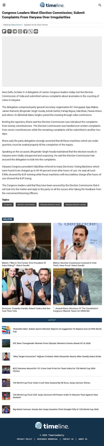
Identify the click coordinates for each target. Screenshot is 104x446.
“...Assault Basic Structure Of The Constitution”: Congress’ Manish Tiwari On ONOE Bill (76, 309)
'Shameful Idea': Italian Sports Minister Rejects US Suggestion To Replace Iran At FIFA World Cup (57, 330)
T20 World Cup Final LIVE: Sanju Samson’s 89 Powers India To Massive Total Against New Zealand (55, 396)
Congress (8, 204)
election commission (26, 204)
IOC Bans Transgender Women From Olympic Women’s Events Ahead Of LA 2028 (51, 343)
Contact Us (68, 439)
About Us (83, 439)
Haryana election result (50, 204)
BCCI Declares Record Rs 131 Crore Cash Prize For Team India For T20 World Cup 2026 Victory (54, 369)
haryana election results (75, 204)
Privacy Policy (24, 439)
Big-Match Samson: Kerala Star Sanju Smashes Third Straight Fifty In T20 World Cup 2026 (56, 409)
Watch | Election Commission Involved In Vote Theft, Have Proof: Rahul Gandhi (75, 264)
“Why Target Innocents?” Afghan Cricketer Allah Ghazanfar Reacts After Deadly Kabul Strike (57, 356)
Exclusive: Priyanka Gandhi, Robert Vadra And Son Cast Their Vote (26, 309)
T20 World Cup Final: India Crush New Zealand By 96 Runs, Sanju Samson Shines (51, 382)
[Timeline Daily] (52, 425)
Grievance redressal (47, 439)
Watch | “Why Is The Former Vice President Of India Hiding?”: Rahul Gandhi (24, 264)
